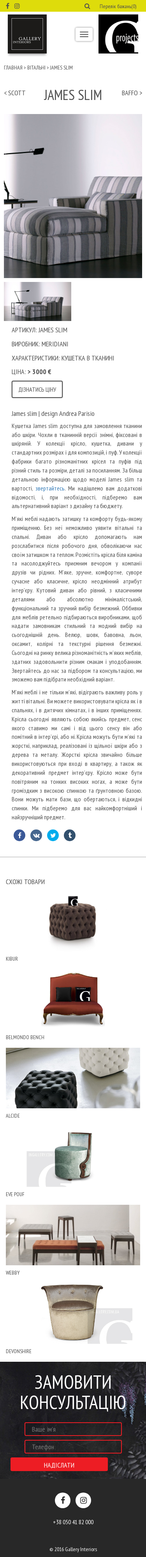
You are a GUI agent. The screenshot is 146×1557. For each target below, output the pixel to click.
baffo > (132, 92)
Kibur (12, 958)
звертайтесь (49, 488)
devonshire (19, 1351)
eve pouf (15, 1194)
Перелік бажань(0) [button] (118, 6)
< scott (15, 92)
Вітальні (36, 67)
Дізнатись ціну (37, 389)
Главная (13, 67)
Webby (13, 1272)
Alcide (13, 1115)
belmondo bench (25, 1037)
